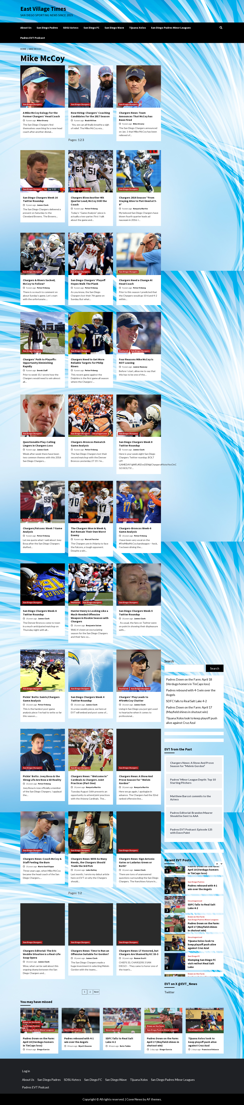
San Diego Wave (114, 27)
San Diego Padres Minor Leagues (171, 27)
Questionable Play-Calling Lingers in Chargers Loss (39, 443)
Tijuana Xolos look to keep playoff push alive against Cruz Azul (191, 720)
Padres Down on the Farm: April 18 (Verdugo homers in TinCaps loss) (189, 681)
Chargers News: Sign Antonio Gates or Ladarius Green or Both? (137, 862)
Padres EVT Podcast (32, 37)
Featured (123, 351)
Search (169, 661)
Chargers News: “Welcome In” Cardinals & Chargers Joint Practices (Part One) (89, 779)
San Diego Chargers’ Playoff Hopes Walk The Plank (88, 281)
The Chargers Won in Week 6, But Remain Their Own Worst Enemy (88, 532)
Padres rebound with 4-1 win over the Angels (191, 692)
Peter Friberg (91, 208)
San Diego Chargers (32, 104)
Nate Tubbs (125, 1046)
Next (96, 991)
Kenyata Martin (140, 208)
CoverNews (134, 1099)
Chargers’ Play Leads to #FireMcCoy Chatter (133, 698)
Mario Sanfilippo (46, 866)
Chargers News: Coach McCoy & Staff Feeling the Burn (42, 860)
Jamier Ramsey (140, 367)
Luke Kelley (91, 870)
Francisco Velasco (210, 1049)
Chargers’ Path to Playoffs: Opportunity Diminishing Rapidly (39, 363)
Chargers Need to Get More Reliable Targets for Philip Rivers (87, 363)
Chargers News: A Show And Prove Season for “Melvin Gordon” (136, 779)
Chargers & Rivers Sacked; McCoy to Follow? (39, 281)
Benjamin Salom (93, 625)
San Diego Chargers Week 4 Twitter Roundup (87, 698)
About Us (26, 27)
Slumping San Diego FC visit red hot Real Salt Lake (202, 963)
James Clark (42, 205)
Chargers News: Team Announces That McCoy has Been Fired (135, 116)
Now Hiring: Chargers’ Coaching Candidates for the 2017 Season (90, 114)
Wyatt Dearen (85, 1046)
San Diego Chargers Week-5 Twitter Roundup (136, 612)
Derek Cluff (42, 370)
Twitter (169, 992)
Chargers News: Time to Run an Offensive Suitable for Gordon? (90, 952)
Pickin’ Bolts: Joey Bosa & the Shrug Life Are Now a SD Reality (42, 777)
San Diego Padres (47, 27)
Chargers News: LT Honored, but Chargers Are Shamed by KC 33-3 (138, 952)
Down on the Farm (196, 917)
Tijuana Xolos (137, 27)
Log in (26, 1071)
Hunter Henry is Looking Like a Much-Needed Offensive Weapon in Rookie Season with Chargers (89, 616)
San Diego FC (91, 27)
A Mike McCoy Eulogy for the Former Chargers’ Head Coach (41, 114)
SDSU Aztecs (70, 27)
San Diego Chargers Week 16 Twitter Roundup (40, 199)
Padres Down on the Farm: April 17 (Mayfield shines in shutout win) (189, 709)
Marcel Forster (92, 539)
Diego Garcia (43, 1049)
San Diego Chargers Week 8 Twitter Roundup (135, 443)
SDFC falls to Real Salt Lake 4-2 (186, 701)
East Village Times (43, 9)
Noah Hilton (90, 120)
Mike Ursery (42, 120)
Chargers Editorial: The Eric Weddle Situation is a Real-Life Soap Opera (41, 954)
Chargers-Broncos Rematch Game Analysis (88, 443)
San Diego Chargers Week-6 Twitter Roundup (40, 612)
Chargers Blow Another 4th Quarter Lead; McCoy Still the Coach (89, 201)
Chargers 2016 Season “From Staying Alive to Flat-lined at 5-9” (138, 201)
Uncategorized (99, 433)
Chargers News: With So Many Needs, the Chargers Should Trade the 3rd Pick (89, 862)
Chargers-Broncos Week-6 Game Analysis (135, 530)
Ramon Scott (140, 958)
